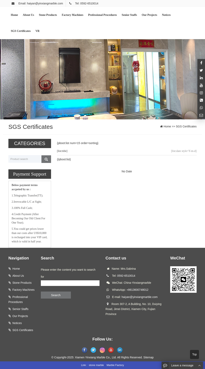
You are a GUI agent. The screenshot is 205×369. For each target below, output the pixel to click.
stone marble (96, 365)
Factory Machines (23, 289)
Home (167, 126)
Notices (17, 323)
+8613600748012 (137, 289)
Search (56, 295)
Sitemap (148, 357)
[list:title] (62, 150)
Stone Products (22, 282)
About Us (18, 275)
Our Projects (20, 316)
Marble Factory (115, 365)
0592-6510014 (126, 275)
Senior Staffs (20, 309)
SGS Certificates (186, 126)
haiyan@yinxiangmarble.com (140, 297)
